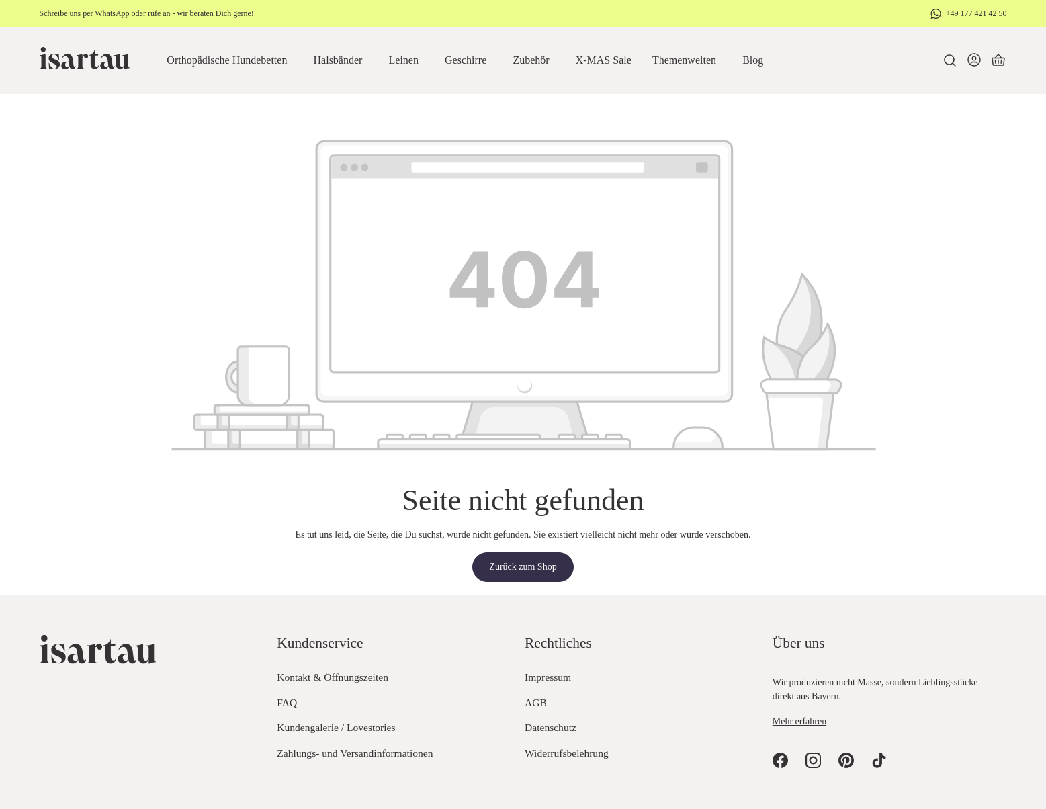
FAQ (287, 702)
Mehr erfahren (799, 721)
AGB (536, 702)
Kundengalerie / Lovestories (336, 727)
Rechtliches (558, 643)
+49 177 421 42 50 (976, 13)
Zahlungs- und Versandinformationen (355, 753)
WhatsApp (112, 13)
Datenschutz (550, 727)
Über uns (799, 643)
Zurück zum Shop (522, 567)
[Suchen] (950, 60)
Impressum (548, 677)
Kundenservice (320, 643)
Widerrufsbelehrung (567, 753)
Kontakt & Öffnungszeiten (332, 677)
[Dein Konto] (974, 60)
